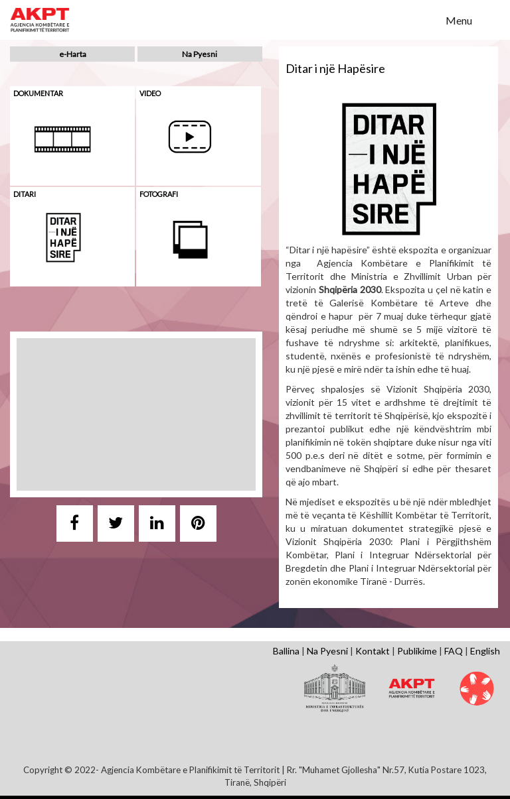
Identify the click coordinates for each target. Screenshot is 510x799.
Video (150, 93)
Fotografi (158, 194)
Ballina (286, 650)
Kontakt (372, 650)
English (485, 650)
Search (427, 19)
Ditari (24, 194)
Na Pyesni (199, 54)
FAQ (453, 650)
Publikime (417, 650)
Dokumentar (38, 93)
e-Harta (72, 54)
